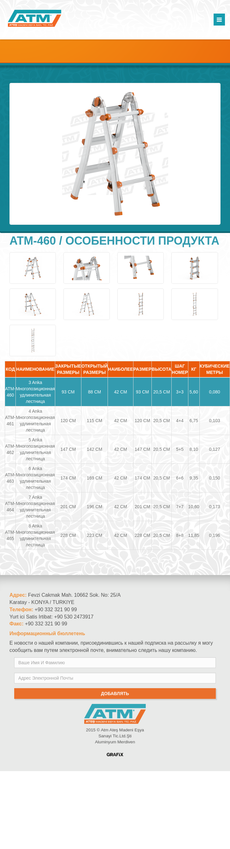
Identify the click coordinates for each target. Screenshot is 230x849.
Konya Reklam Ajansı (115, 757)
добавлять (115, 696)
